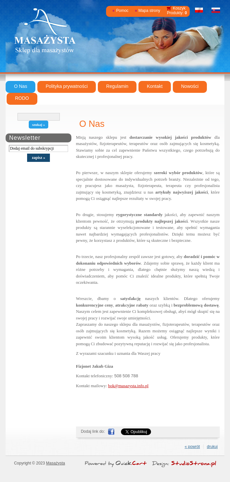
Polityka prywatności (67, 86)
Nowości (190, 86)
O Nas (20, 86)
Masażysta (55, 463)
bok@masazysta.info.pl (128, 385)
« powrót (192, 446)
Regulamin (117, 86)
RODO (22, 98)
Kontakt (155, 86)
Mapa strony (149, 10)
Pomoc (122, 10)
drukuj (212, 446)
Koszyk (179, 8)
